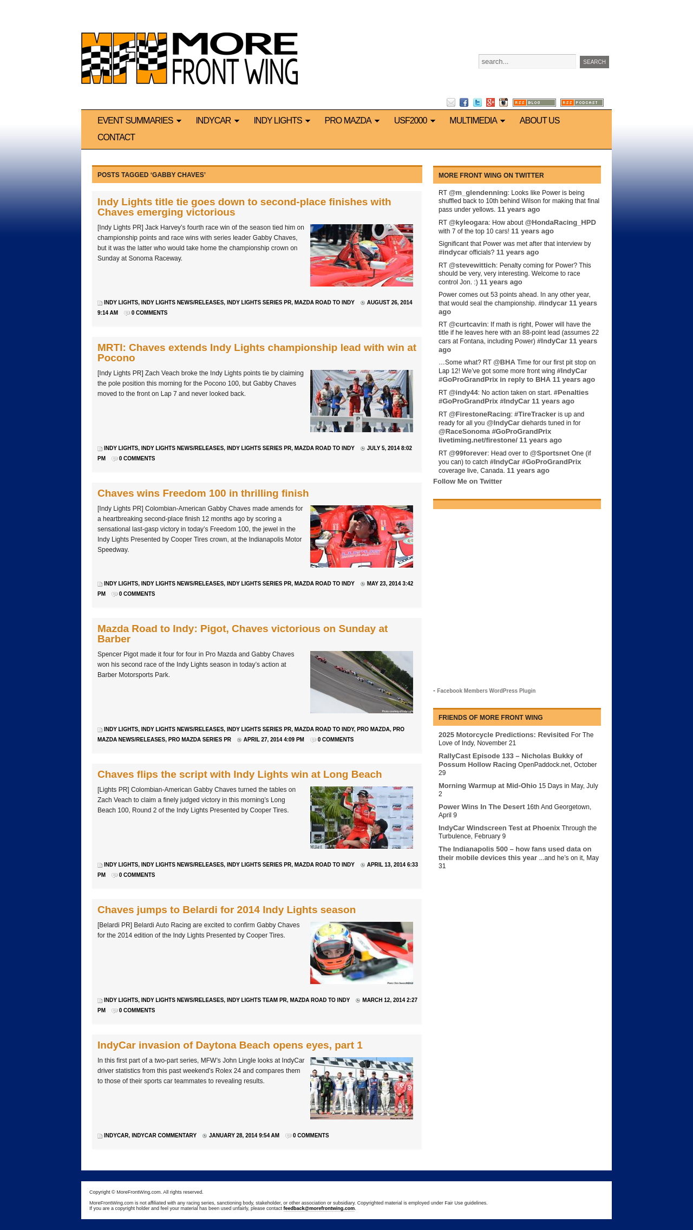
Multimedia (478, 120)
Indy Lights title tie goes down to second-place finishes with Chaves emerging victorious (244, 207)
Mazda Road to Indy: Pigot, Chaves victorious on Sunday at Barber (242, 634)
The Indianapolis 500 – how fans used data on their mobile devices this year (515, 853)
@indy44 (463, 392)
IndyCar (219, 120)
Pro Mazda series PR (199, 740)
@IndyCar (503, 423)
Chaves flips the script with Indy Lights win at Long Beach (239, 774)
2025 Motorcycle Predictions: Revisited (504, 735)
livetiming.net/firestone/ (478, 440)
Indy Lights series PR (259, 302)
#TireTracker (535, 414)
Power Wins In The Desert (482, 807)
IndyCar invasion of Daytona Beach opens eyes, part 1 (230, 1045)
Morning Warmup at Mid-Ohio (488, 786)
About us (540, 120)
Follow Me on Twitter (467, 481)
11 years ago (519, 209)
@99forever (468, 453)
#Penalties (571, 392)
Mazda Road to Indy (325, 302)
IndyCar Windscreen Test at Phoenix (499, 828)
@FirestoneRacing (480, 414)
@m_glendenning (478, 192)
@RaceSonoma (464, 431)
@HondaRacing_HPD (560, 222)
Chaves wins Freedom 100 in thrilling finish (203, 493)
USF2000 (416, 120)
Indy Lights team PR (257, 1000)
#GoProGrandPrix (468, 379)
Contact (116, 137)
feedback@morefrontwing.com (319, 1208)
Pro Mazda (354, 120)
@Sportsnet (550, 453)
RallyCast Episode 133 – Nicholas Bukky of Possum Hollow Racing (511, 760)
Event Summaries (141, 120)
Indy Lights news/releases (182, 302)
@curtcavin (468, 324)
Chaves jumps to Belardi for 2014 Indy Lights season (226, 909)
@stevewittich (472, 265)
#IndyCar (552, 341)
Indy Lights (283, 120)
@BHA (504, 362)
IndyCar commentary (164, 1135)
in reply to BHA (525, 379)
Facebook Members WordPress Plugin (486, 691)
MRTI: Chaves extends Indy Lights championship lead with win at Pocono (256, 352)
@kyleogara (468, 222)
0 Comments (150, 313)
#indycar (453, 252)
